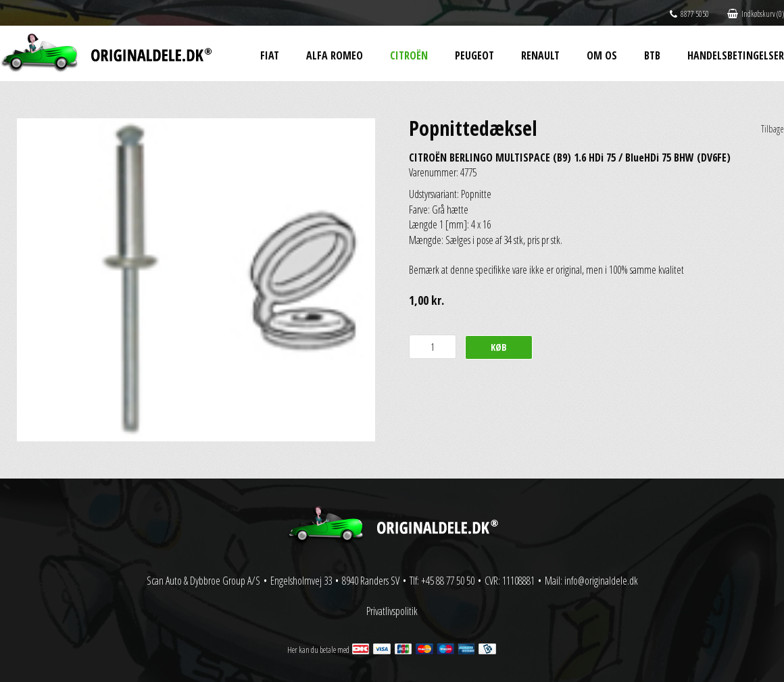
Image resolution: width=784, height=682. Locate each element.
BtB (652, 55)
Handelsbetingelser (735, 55)
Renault (540, 55)
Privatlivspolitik (392, 611)
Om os (602, 55)
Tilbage (772, 128)
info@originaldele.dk (601, 580)
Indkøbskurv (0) (755, 14)
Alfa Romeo (334, 55)
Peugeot (474, 55)
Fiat (269, 55)
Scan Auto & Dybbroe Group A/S (203, 580)
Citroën (409, 55)
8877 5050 (689, 14)
